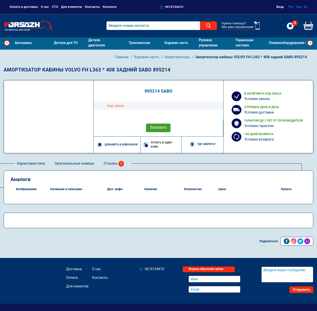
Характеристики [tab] (31, 163)
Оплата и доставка (24, 7)
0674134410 (174, 7)
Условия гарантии (259, 126)
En (305, 7)
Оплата (72, 278)
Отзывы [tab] (114, 164)
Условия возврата (259, 139)
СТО (55, 7)
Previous (6, 43)
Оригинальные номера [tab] (74, 163)
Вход (280, 7)
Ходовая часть (147, 57)
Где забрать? (202, 144)
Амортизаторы (178, 57)
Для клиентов (71, 7)
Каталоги (110, 7)
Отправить (301, 290)
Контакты (92, 7)
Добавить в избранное (117, 145)
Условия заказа (257, 99)
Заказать (158, 127)
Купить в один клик (157, 144)
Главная (122, 57)
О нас (45, 7)
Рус (291, 7)
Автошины (23, 43)
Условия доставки (259, 112)
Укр (298, 7)
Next (310, 43)
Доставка (74, 269)
